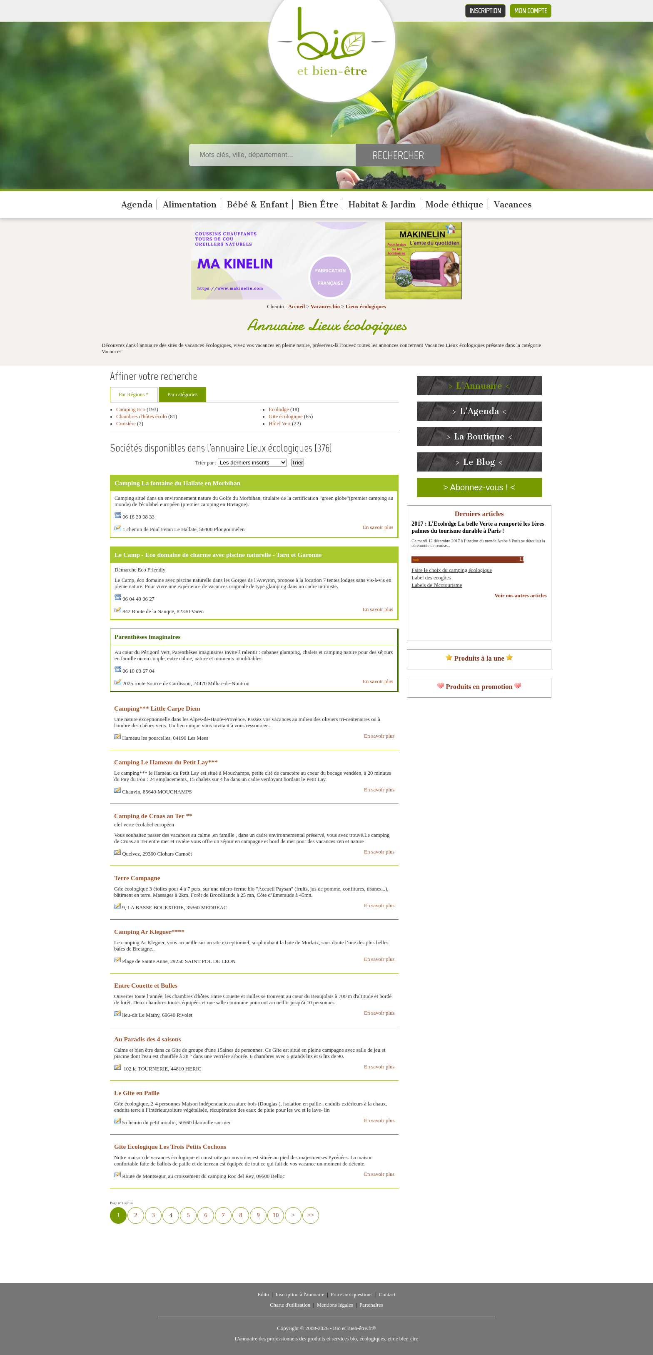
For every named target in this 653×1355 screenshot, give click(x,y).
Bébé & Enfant (257, 205)
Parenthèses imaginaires (148, 636)
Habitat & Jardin (382, 205)
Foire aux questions (351, 1295)
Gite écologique (285, 416)
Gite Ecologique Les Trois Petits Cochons (170, 1146)
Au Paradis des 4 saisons (147, 1039)
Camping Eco (130, 409)
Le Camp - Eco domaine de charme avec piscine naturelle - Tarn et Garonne (218, 554)
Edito (263, 1295)
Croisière (126, 424)
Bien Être (318, 205)
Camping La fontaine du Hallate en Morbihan (177, 483)
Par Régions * (134, 394)
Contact (387, 1295)
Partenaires (371, 1305)
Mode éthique (455, 205)
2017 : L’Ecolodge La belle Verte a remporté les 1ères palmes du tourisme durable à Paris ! (477, 527)
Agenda (136, 205)
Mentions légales (335, 1305)
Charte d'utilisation (290, 1305)
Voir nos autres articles (521, 596)
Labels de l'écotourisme (436, 585)
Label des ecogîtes (431, 578)
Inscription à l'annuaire (299, 1295)
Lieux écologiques (366, 306)
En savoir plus (378, 527)
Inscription (485, 11)
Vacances (513, 205)
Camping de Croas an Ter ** (153, 815)
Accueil (296, 306)
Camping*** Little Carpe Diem (157, 708)
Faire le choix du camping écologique (451, 570)
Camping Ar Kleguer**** (149, 931)
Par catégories (182, 394)
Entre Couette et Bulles (145, 985)
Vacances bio (325, 306)
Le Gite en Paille (137, 1092)
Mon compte (530, 11)
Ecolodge (279, 409)
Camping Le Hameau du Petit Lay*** (166, 762)
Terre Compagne (137, 877)
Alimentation (190, 205)
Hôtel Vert (280, 424)
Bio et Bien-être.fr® (354, 1328)
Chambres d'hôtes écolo (141, 416)
